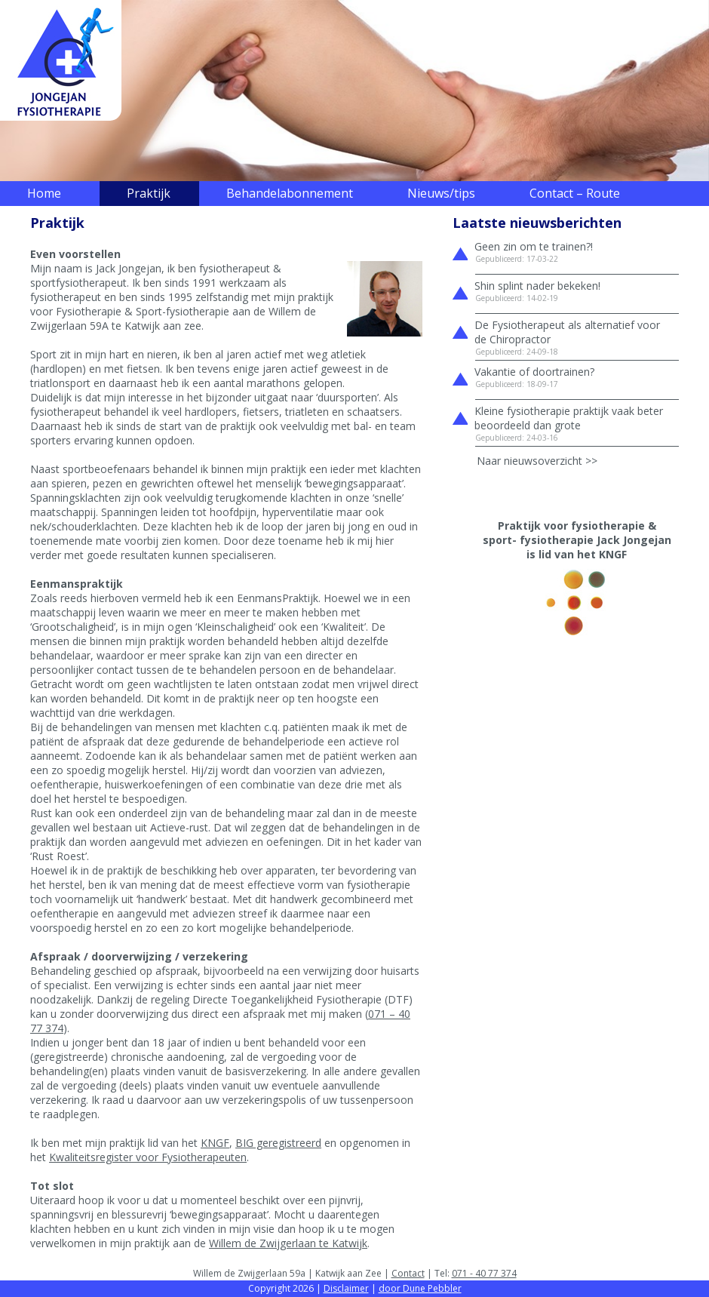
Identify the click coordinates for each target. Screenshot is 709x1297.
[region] (354, 90)
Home (44, 193)
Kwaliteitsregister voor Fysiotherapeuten (148, 1157)
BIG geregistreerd (278, 1143)
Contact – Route (574, 193)
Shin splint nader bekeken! (537, 285)
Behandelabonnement (289, 193)
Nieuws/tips (441, 193)
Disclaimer (346, 1288)
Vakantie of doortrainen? (534, 371)
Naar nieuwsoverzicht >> (537, 460)
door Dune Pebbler (420, 1288)
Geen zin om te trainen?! (533, 246)
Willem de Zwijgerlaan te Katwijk (288, 1243)
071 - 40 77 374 (484, 1273)
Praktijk (148, 193)
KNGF (215, 1143)
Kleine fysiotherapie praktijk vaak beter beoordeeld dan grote (568, 418)
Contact (408, 1273)
